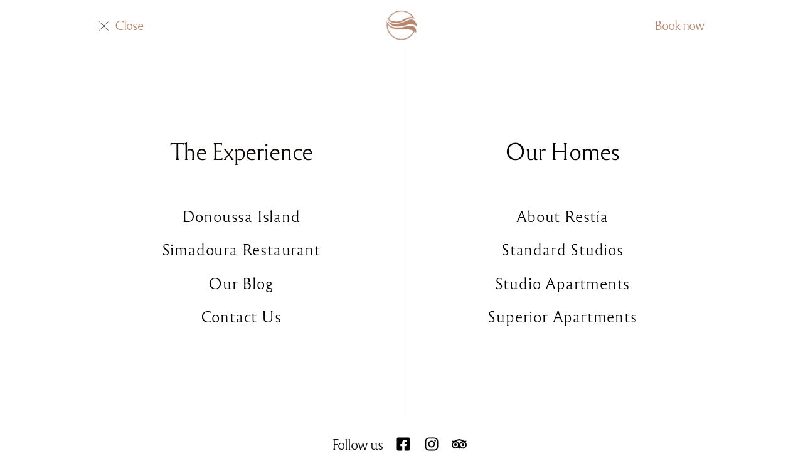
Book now (679, 24)
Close (129, 24)
